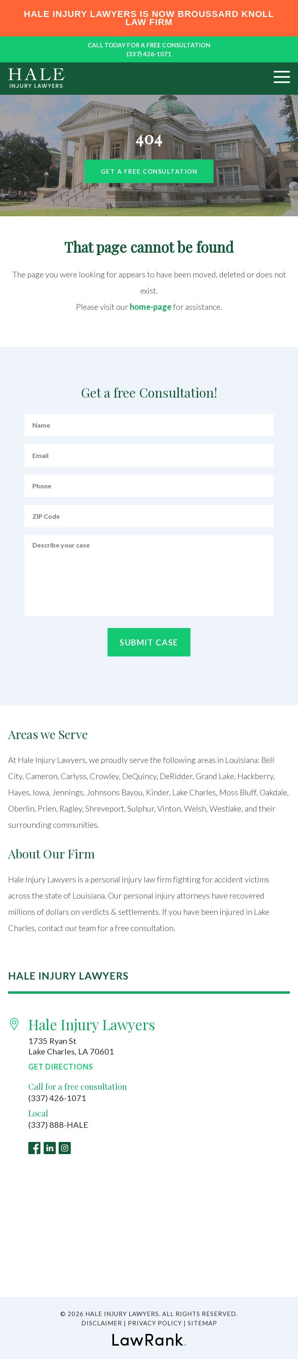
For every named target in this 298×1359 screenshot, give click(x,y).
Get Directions (60, 1067)
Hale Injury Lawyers (91, 1024)
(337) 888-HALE (58, 1124)
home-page (150, 306)
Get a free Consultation (149, 171)
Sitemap (202, 1323)
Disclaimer (101, 1323)
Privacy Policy (155, 1323)
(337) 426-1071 (149, 54)
